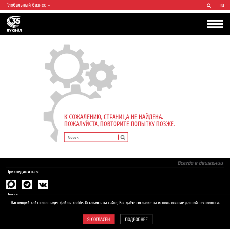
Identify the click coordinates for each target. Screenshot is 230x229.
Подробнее (136, 219)
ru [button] (222, 5)
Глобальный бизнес (28, 5)
